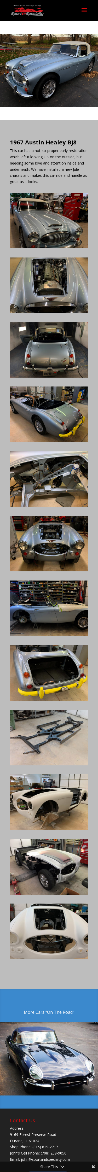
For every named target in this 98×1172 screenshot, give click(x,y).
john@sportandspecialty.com (45, 1159)
